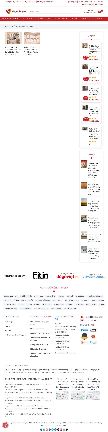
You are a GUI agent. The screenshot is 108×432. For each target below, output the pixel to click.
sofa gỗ (70, 296)
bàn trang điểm (27, 300)
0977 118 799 (18, 2)
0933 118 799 (30, 2)
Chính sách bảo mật (38, 349)
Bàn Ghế (6, 19)
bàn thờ (21, 304)
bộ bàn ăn (85, 300)
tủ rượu (101, 304)
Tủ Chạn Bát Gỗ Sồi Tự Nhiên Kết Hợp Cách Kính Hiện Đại (94, 71)
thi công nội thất (10, 309)
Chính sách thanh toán (39, 329)
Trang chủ (9, 26)
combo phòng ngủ (41, 309)
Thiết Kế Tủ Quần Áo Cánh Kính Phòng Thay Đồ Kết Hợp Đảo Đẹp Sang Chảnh (94, 134)
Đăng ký (98, 4)
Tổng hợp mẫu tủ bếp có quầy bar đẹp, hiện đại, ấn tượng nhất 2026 (94, 253)
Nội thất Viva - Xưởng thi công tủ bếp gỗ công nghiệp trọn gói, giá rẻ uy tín (94, 222)
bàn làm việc (91, 304)
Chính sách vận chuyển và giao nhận (40, 355)
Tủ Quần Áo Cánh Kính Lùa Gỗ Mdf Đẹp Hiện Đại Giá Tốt (94, 111)
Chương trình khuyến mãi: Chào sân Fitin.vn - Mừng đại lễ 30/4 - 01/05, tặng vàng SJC (93, 171)
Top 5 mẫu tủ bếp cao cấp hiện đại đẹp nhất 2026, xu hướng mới (93, 206)
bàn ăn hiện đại (98, 300)
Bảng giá (73, 2)
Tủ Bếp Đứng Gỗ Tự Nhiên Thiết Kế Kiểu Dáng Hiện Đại (94, 91)
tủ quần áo (80, 296)
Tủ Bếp (75, 19)
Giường (16, 19)
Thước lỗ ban (83, 2)
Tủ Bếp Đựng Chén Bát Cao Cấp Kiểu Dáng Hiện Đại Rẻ (94, 50)
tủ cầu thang (56, 309)
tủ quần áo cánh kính (95, 296)
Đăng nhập (87, 4)
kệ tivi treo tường (72, 300)
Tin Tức (100, 2)
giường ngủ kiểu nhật (23, 296)
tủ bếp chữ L (47, 304)
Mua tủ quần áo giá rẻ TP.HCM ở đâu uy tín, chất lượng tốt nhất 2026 (94, 189)
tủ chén (69, 304)
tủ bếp (36, 304)
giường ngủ (8, 296)
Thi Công (97, 19)
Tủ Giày (56, 19)
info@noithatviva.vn (45, 2)
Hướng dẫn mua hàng (39, 345)
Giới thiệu (93, 2)
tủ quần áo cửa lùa (11, 300)
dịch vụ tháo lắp (70, 309)
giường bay (38, 296)
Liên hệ (8, 326)
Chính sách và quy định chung (39, 323)
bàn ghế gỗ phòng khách (45, 300)
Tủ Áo (26, 19)
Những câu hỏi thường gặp (16, 335)
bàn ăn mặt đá (10, 304)
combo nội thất (26, 309)
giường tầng (50, 296)
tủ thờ (29, 304)
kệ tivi (60, 300)
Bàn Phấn (45, 19)
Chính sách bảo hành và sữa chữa (40, 339)
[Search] (77, 12)
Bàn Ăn (66, 19)
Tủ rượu (85, 19)
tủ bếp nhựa (59, 304)
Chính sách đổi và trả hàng (41, 333)
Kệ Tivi (35, 19)
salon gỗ (61, 296)
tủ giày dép (79, 304)
